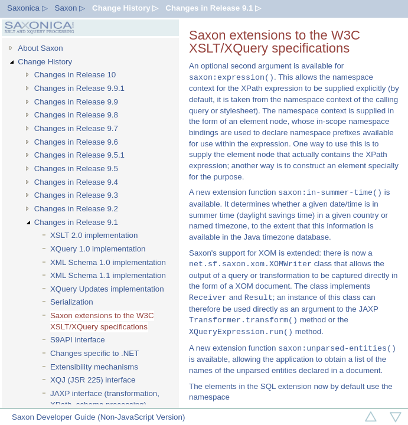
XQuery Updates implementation (107, 289)
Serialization (71, 302)
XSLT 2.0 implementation (94, 235)
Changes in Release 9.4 (76, 182)
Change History (45, 61)
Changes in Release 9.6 (76, 142)
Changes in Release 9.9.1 (79, 88)
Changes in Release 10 (75, 74)
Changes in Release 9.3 (76, 195)
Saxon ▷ (70, 8)
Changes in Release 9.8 (76, 114)
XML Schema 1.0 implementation (108, 262)
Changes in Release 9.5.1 (79, 155)
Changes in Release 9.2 (76, 208)
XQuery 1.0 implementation (98, 248)
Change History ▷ (125, 8)
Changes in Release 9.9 (76, 101)
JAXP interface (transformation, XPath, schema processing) (104, 399)
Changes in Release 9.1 (76, 222)
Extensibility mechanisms (94, 366)
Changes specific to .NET (94, 353)
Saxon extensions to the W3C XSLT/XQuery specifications (102, 321)
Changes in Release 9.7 (76, 128)
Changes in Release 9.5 (76, 168)
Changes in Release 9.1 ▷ (213, 8)
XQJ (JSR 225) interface (92, 379)
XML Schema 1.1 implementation (108, 275)
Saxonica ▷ (27, 8)
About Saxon (40, 48)
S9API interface (77, 339)
